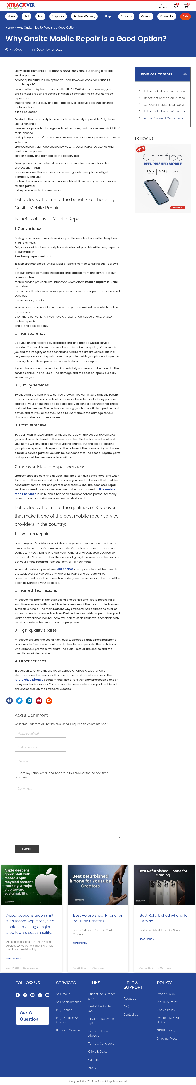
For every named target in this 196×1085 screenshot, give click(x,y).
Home (9, 27)
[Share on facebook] (9, 700)
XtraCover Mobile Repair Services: (165, 104)
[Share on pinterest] (39, 700)
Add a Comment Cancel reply (164, 118)
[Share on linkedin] (29, 700)
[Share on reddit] (49, 700)
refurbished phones (29, 680)
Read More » (13, 958)
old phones (65, 569)
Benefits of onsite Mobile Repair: (165, 98)
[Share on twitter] (19, 700)
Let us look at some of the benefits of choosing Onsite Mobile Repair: (165, 91)
